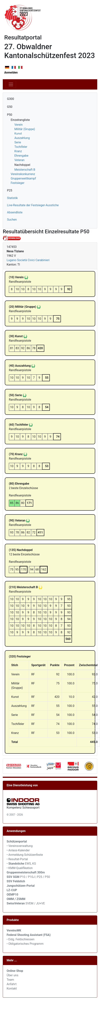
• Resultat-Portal (17, 859)
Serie (17, 142)
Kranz (18, 151)
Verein (18, 124)
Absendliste (15, 212)
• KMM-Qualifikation (20, 868)
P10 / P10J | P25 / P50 (28, 877)
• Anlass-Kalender (18, 850)
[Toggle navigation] (11, 84)
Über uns (12, 975)
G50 (9, 107)
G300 (10, 99)
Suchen (12, 219)
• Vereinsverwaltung (20, 846)
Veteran (19, 160)
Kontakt (12, 988)
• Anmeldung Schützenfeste (25, 854)
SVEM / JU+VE (35, 903)
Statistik (12, 198)
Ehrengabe (21, 155)
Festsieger (17, 183)
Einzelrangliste (20, 120)
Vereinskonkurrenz (23, 174)
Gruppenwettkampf (23, 178)
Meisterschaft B (24, 169)
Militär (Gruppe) (24, 129)
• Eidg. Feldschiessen (20, 939)
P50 (9, 114)
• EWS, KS (21, 863)
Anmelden (11, 72)
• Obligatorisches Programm (25, 943)
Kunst (18, 133)
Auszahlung (22, 138)
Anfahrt (11, 984)
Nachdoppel (22, 165)
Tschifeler (20, 147)
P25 (9, 190)
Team (10, 979)
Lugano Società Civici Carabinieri (28, 260)
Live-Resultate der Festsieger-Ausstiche (33, 205)
